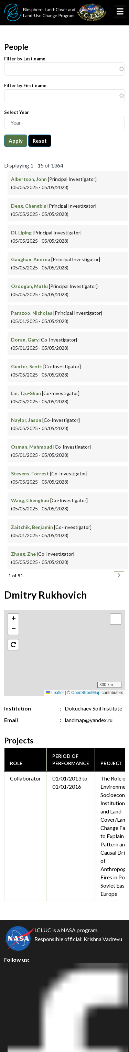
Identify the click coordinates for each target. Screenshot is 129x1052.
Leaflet (55, 692)
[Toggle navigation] (120, 11)
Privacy (19, 985)
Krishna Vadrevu (103, 939)
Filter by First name (25, 85)
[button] (13, 619)
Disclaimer (22, 1016)
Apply (16, 141)
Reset (40, 141)
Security (20, 1001)
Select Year (16, 112)
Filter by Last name (24, 58)
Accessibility (25, 1032)
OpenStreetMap (85, 692)
